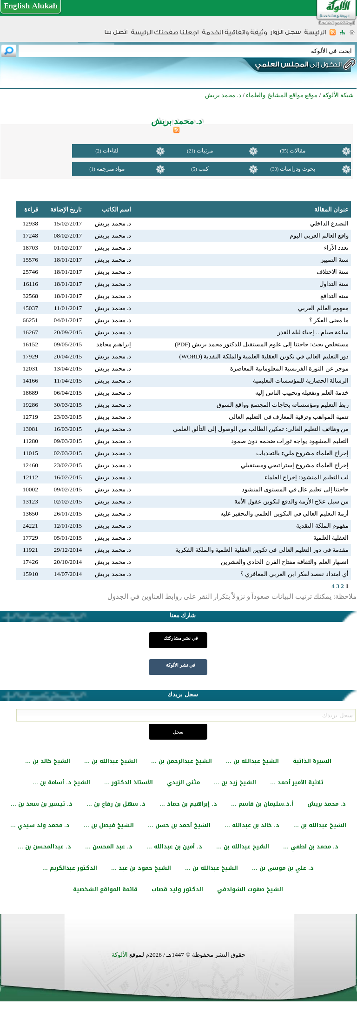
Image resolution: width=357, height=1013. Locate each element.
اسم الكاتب (116, 209)
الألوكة (120, 954)
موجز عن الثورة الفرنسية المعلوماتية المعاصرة (289, 368)
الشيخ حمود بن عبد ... (141, 868)
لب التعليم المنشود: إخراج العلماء (306, 477)
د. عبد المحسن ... (108, 846)
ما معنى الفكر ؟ (329, 320)
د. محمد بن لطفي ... (310, 846)
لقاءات (111, 150)
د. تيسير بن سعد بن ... (42, 804)
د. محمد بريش (326, 804)
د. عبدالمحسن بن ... (44, 846)
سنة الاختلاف (333, 271)
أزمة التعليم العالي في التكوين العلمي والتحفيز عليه (284, 513)
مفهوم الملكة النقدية (322, 525)
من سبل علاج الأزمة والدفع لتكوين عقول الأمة (291, 501)
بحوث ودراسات (297, 169)
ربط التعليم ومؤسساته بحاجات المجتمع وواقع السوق (283, 404)
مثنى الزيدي (183, 782)
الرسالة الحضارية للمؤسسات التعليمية (301, 380)
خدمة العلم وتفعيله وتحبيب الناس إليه (302, 392)
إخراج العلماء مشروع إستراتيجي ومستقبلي (295, 465)
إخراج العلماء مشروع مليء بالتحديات (302, 453)
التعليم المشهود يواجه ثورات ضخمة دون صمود (290, 440)
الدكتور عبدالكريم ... (69, 868)
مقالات (297, 150)
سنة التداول (334, 283)
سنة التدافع (334, 295)
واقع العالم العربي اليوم (319, 235)
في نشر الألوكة (180, 665)
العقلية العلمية (331, 537)
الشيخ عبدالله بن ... (252, 761)
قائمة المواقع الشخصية (105, 889)
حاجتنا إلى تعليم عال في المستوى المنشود (295, 489)
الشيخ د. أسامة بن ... (61, 782)
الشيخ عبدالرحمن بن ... (181, 761)
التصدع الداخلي (329, 223)
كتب (203, 169)
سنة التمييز (335, 259)
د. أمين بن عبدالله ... (174, 846)
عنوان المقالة (331, 209)
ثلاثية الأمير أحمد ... (297, 782)
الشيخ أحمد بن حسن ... (179, 825)
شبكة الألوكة (338, 95)
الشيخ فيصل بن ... (109, 825)
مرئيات (205, 150)
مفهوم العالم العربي (323, 308)
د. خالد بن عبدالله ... (252, 825)
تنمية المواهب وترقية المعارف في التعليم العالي (289, 416)
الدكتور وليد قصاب (177, 889)
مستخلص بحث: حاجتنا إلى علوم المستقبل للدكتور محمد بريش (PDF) (262, 344)
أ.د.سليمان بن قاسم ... (262, 804)
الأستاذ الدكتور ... (128, 782)
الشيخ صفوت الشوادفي (250, 889)
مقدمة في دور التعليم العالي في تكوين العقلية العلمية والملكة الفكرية (262, 549)
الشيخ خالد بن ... (47, 761)
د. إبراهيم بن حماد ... (188, 804)
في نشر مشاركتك (181, 638)
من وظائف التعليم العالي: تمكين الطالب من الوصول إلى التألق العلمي (261, 428)
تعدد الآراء (336, 247)
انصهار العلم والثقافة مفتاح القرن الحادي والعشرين (285, 561)
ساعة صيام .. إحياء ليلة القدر (313, 332)
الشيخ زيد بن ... (235, 782)
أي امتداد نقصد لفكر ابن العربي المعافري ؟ (294, 573)
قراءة (31, 209)
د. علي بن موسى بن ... (283, 868)
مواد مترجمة (111, 169)
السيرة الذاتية (312, 761)
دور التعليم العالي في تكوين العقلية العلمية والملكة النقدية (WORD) (264, 356)
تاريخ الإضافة (66, 209)
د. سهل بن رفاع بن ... (115, 804)
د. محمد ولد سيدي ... (40, 825)
